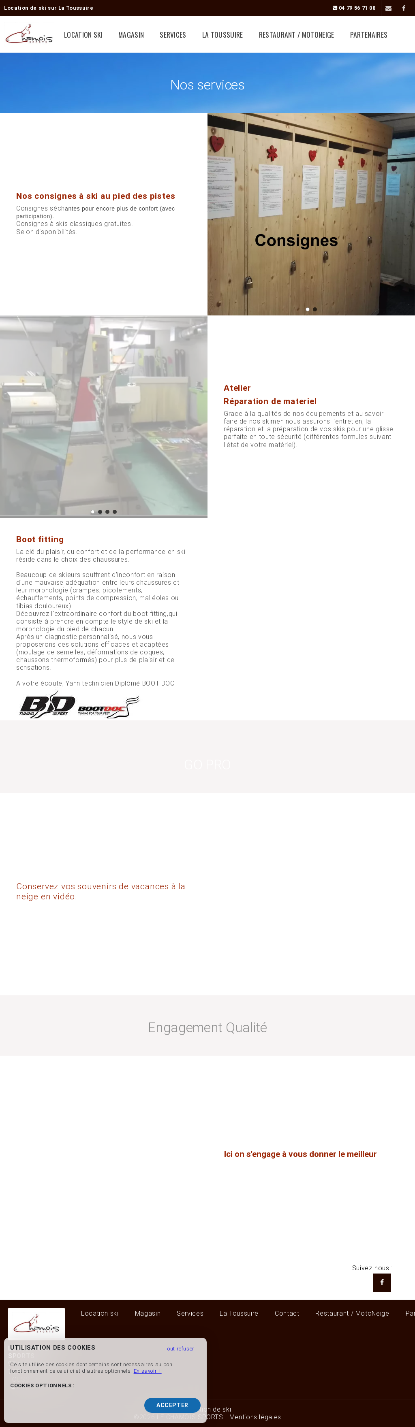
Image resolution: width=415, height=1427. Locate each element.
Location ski (97, 34)
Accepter (172, 1405)
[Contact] (388, 8)
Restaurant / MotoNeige (289, 34)
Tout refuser (180, 1349)
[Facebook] (404, 8)
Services (176, 34)
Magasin (139, 34)
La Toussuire (220, 34)
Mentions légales (255, 1417)
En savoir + (148, 1371)
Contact (287, 1313)
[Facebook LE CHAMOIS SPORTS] (382, 1283)
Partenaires (356, 34)
